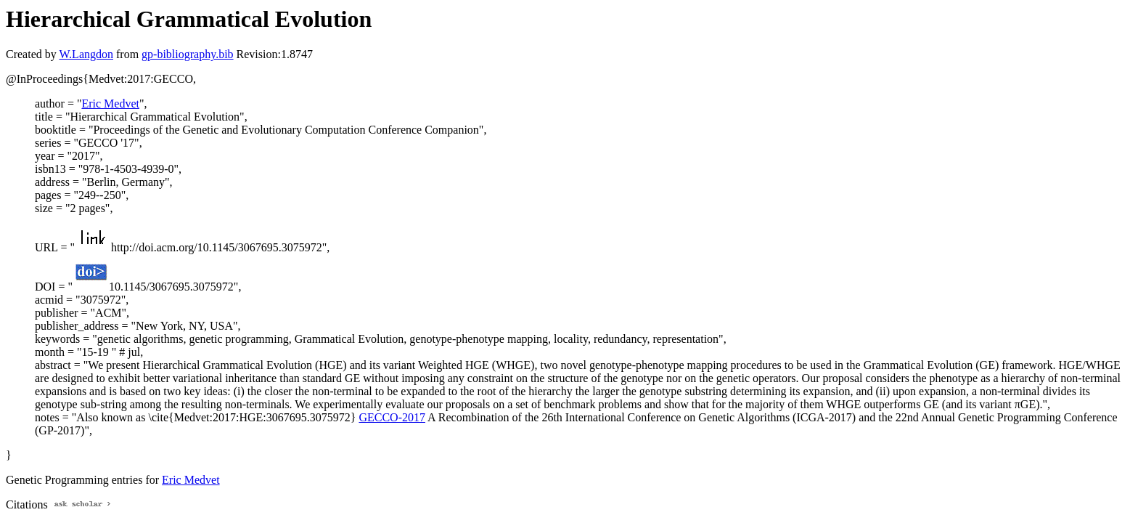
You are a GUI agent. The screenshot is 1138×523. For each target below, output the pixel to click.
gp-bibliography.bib (188, 54)
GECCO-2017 (392, 417)
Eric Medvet (110, 103)
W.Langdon (86, 54)
